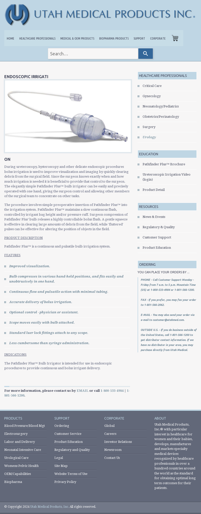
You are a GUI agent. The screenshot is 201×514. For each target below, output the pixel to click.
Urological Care (16, 458)
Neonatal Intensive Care (22, 450)
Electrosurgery (16, 434)
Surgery (149, 127)
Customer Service (67, 434)
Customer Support (157, 237)
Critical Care (152, 86)
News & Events (154, 217)
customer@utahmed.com (168, 319)
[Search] (145, 53)
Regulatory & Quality (159, 227)
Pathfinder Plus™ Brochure (164, 164)
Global (109, 426)
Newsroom (113, 450)
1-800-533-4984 (112, 391)
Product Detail (154, 190)
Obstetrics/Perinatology (161, 116)
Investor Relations (118, 442)
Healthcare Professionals (37, 38)
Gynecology (152, 96)
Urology (149, 137)
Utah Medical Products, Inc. (49, 506)
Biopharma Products (114, 38)
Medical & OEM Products (77, 38)
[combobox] (93, 53)
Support (139, 38)
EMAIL (82, 391)
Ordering (61, 426)
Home (10, 38)
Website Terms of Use (70, 474)
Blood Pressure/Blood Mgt (24, 426)
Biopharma (13, 482)
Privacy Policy (65, 482)
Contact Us (112, 458)
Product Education (157, 247)
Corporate (158, 38)
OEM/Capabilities (17, 474)
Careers (110, 434)
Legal (58, 458)
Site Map (61, 466)
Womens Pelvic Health (21, 466)
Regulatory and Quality (72, 450)
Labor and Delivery (19, 442)
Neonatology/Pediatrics (161, 106)
